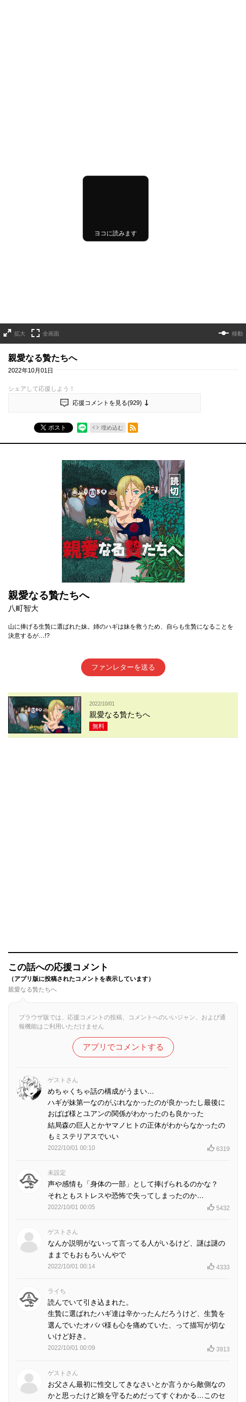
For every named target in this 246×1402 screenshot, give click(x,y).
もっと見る (118, 1260)
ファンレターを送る (123, 597)
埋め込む (112, 357)
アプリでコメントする (123, 782)
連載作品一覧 (84, 1374)
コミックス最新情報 (123, 1391)
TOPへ (47, 1374)
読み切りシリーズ (137, 1374)
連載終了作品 (190, 1374)
